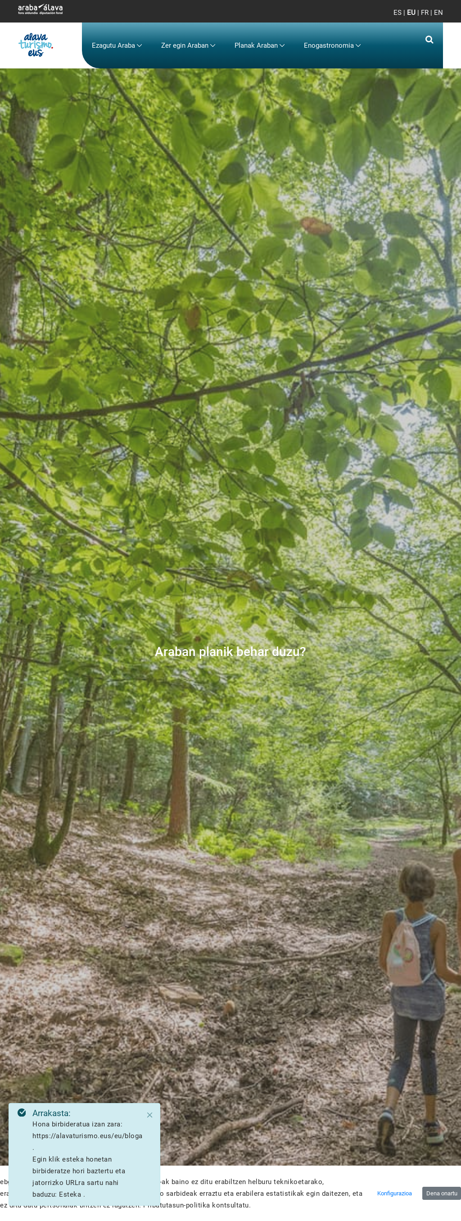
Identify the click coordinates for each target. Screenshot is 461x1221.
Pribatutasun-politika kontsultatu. (197, 1205)
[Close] (150, 1115)
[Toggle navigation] (428, 18)
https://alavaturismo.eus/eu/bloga (87, 1136)
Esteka (71, 1194)
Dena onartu (441, 1193)
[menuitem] (117, 46)
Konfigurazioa (394, 1193)
